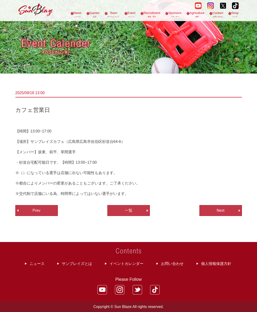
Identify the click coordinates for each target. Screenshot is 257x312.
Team (113, 14)
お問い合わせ (172, 264)
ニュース (37, 264)
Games (95, 14)
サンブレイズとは (77, 264)
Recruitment (151, 14)
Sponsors (175, 14)
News (77, 14)
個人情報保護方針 (216, 264)
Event (131, 14)
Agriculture (197, 14)
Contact (218, 14)
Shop (235, 14)
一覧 (128, 210)
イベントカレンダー (126, 264)
